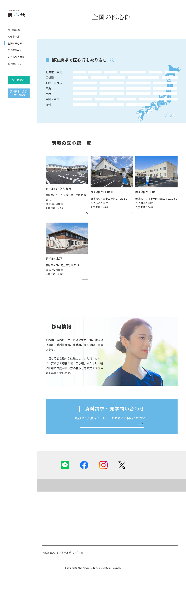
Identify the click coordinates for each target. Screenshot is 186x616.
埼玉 (117, 83)
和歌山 (104, 110)
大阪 (78, 110)
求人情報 (157, 578)
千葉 (104, 83)
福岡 (78, 128)
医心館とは (14, 29)
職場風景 (157, 573)
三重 (104, 101)
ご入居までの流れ (91, 564)
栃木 (143, 83)
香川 (117, 119)
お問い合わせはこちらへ (110, 466)
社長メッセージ (57, 555)
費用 (84, 569)
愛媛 (130, 119)
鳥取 (78, 119)
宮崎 (104, 128)
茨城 (130, 83)
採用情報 (17, 80)
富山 (117, 92)
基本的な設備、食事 (92, 559)
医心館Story (14, 50)
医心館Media (14, 64)
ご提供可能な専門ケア (94, 555)
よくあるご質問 (16, 57)
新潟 (91, 92)
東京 (78, 83)
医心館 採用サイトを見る (65, 408)
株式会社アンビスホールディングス (61, 595)
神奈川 (92, 83)
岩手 (104, 74)
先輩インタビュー (162, 569)
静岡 (91, 101)
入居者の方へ (15, 36)
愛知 (78, 101)
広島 (104, 119)
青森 (91, 74)
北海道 (79, 74)
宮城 (117, 74)
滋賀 (117, 110)
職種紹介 (157, 564)
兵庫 (91, 110)
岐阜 (117, 101)
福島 (155, 74)
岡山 (91, 119)
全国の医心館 (15, 43)
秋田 (130, 74)
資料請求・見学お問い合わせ (18, 93)
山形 (143, 74)
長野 (78, 92)
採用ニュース (160, 555)
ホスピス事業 (56, 559)
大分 (91, 128)
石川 (104, 92)
